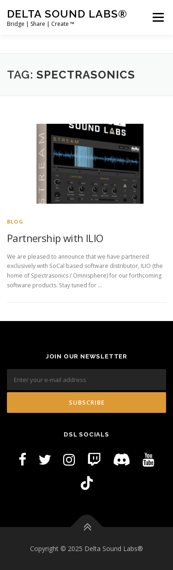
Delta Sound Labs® (67, 13)
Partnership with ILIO (55, 238)
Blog (15, 221)
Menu (157, 17)
